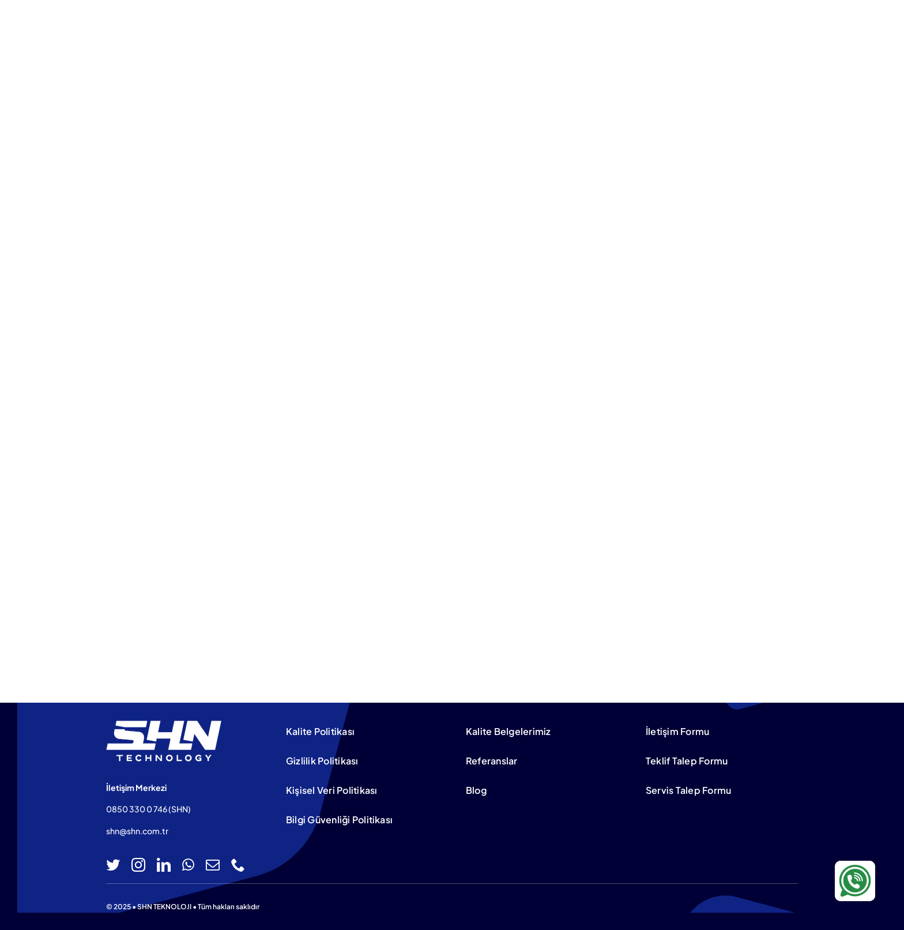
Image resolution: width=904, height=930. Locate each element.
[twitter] (113, 865)
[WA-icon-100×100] (855, 865)
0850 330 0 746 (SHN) (148, 809)
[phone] (238, 865)
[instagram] (138, 865)
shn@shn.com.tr (137, 831)
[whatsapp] (188, 865)
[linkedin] (164, 865)
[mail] (213, 865)
